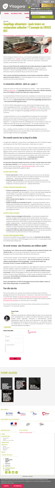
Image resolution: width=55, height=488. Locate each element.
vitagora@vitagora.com (10, 468)
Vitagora (6, 13)
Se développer (6, 438)
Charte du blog (30, 476)
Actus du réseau (6, 447)
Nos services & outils (5, 436)
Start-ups (3, 452)
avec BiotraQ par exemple (11, 300)
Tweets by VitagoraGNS (25, 432)
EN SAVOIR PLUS (18, 486)
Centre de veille (4, 444)
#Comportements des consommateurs (35, 35)
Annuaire (5, 450)
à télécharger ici (12, 90)
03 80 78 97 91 (7, 463)
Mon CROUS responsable (28, 166)
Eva (12, 313)
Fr (51, 2)
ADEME (18, 59)
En (53, 2)
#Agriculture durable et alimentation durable (14, 35)
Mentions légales (24, 476)
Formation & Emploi (29, 13)
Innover (4, 439)
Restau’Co (34, 109)
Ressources (5, 448)
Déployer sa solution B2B (8, 440)
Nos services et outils (16, 13)
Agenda (27, 17)
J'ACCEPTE (6, 486)
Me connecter (46, 1)
